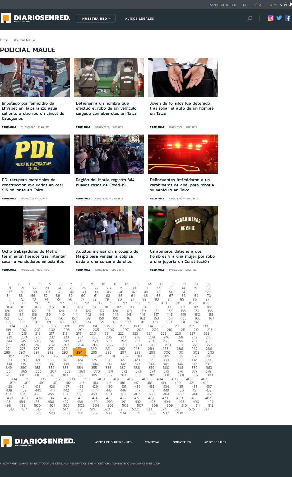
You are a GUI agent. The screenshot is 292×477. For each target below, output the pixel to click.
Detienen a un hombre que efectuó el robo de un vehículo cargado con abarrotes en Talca (106, 108)
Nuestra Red (94, 18)
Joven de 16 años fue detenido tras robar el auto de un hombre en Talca (182, 108)
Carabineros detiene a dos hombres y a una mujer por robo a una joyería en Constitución (182, 256)
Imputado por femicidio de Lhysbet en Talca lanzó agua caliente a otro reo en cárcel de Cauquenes (33, 111)
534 (123, 412)
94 (87, 303)
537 (166, 412)
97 (125, 303)
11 (115, 284)
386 (109, 375)
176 (115, 322)
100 (164, 303)
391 (181, 375)
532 (94, 412)
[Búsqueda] (249, 18)
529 (52, 412)
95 (100, 303)
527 (206, 409)
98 (137, 303)
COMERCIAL (152, 442)
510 (184, 405)
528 (38, 412)
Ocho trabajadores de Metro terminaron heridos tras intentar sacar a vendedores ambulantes (34, 256)
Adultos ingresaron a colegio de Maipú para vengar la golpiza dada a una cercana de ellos (107, 256)
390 (167, 375)
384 (80, 375)
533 (109, 412)
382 (51, 375)
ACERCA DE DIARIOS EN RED (113, 442)
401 (116, 378)
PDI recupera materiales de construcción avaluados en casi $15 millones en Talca (32, 185)
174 (88, 322)
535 (137, 412)
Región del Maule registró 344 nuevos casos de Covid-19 (105, 182)
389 (152, 375)
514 (24, 409)
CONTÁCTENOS (182, 442)
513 (11, 409)
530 (67, 412)
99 (150, 303)
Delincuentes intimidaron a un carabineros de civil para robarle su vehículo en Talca (182, 185)
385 (94, 375)
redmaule (9, 127)
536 (152, 412)
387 (123, 375)
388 (137, 375)
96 (112, 303)
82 (144, 299)
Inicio (4, 40)
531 (80, 412)
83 (157, 299)
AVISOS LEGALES (139, 18)
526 (192, 409)
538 (180, 412)
